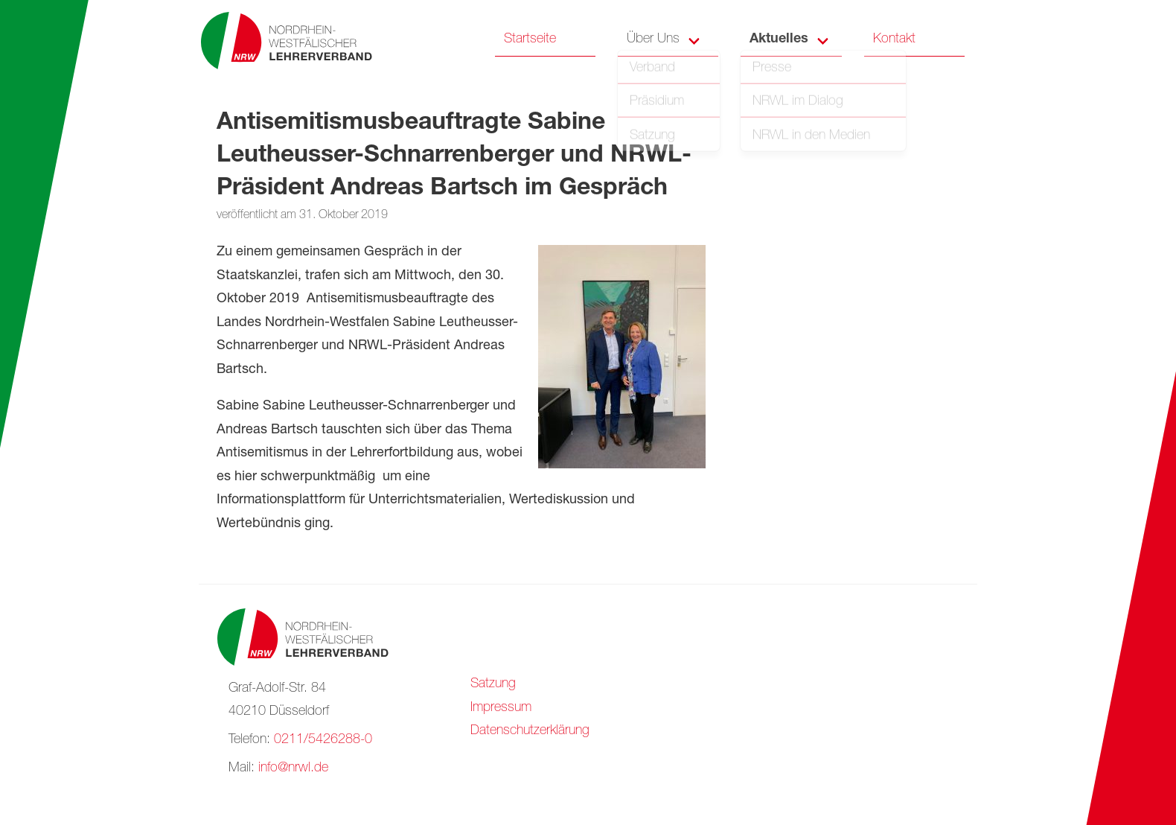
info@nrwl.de (293, 768)
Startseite (530, 39)
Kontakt (894, 39)
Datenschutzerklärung (529, 731)
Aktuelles (779, 39)
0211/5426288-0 (323, 740)
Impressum (500, 708)
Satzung (493, 684)
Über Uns (653, 39)
